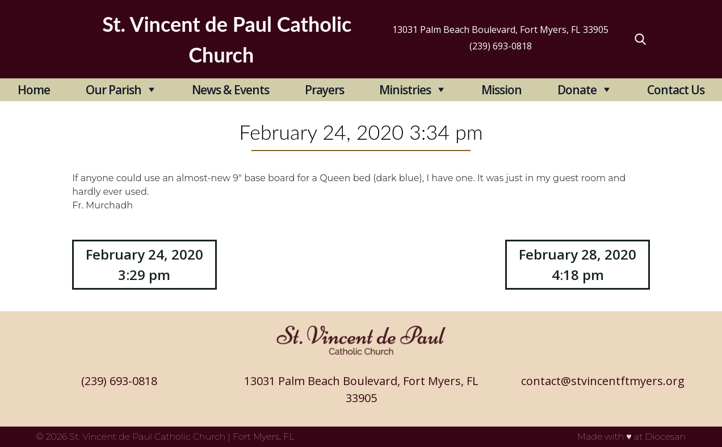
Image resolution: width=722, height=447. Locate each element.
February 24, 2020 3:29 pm (144, 264)
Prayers (324, 90)
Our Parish (113, 90)
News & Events (230, 90)
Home (34, 90)
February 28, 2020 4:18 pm (577, 264)
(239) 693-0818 (500, 46)
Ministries (405, 90)
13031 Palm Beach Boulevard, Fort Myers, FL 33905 (500, 29)
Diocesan (665, 436)
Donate (577, 90)
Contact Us (675, 90)
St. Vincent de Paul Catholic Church (147, 436)
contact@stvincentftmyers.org (603, 380)
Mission (501, 90)
